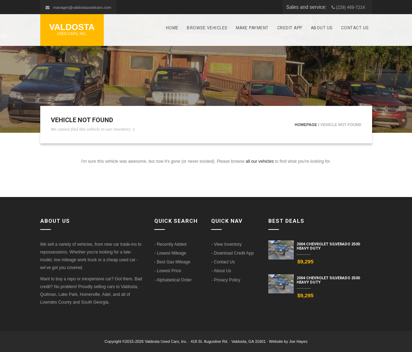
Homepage (306, 125)
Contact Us (355, 27)
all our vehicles (260, 161)
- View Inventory (226, 244)
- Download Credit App (232, 253)
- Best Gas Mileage (172, 261)
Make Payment (252, 27)
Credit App (289, 27)
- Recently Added (170, 244)
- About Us (221, 270)
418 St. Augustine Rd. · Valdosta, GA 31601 (229, 341)
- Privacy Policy (225, 280)
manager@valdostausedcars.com (82, 7)
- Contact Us (223, 261)
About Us (322, 27)
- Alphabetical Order (173, 280)
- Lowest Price (167, 270)
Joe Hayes (298, 341)
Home (172, 27)
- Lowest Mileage (170, 253)
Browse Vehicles (207, 27)
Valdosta (72, 29)
